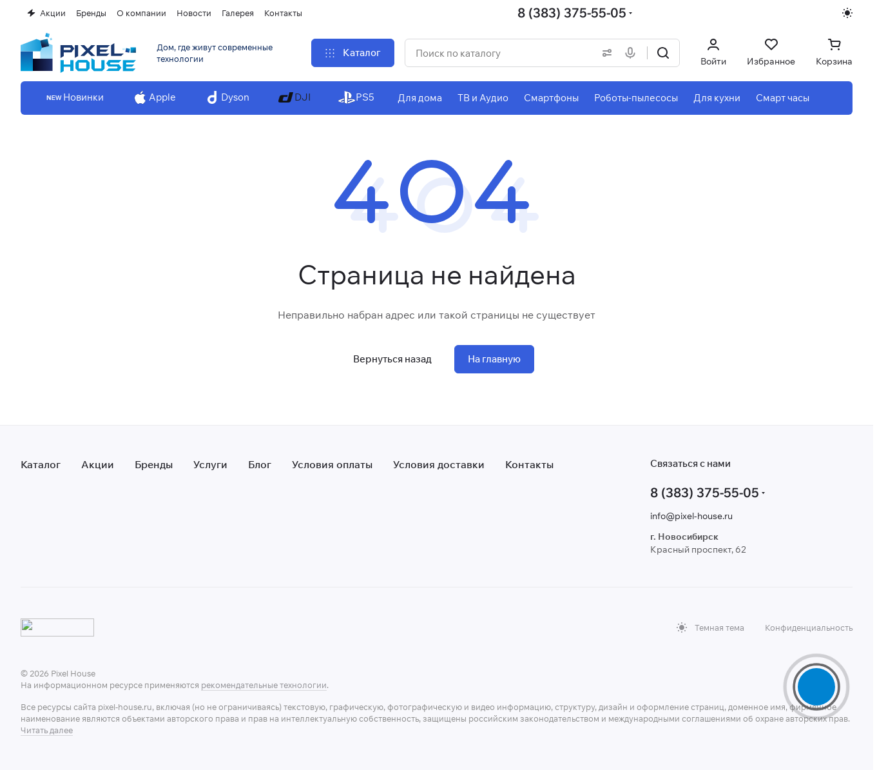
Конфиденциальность (809, 627)
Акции (97, 464)
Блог (259, 464)
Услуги (210, 464)
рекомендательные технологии (264, 685)
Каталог (41, 464)
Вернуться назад (392, 359)
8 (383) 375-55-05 (571, 13)
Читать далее (47, 730)
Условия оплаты (332, 464)
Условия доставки (439, 464)
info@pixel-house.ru (691, 516)
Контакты (529, 464)
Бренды (154, 464)
